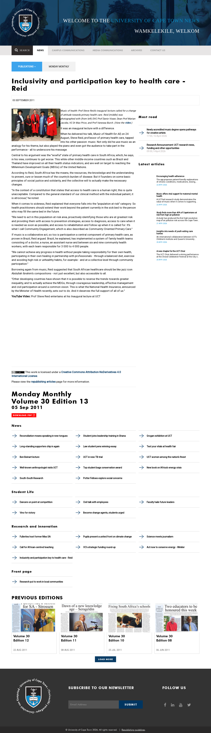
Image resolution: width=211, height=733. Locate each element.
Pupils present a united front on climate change (107, 536)
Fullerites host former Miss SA (35, 536)
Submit (131, 704)
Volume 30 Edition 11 (69, 638)
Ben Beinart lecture (29, 457)
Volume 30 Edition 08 (164, 638)
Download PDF (24, 415)
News (40, 50)
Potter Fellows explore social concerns (102, 478)
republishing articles (43, 381)
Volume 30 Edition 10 (117, 638)
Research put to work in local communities (41, 581)
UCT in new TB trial (93, 457)
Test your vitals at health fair (161, 446)
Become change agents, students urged (103, 512)
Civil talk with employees (95, 502)
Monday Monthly (59, 66)
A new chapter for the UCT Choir (170, 251)
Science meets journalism (160, 536)
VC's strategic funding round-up (99, 547)
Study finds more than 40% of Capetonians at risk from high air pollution (176, 213)
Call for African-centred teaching (36, 547)
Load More (105, 659)
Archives (136, 50)
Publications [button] (27, 66)
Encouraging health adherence (170, 176)
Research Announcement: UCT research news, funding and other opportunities (171, 146)
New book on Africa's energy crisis (164, 467)
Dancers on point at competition (36, 502)
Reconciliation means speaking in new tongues (44, 436)
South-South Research (31, 478)
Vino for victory (27, 512)
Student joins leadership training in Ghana (104, 436)
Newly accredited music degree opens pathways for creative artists (171, 131)
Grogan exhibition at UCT (159, 436)
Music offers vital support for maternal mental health (177, 195)
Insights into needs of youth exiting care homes (174, 232)
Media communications (108, 50)
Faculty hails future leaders (160, 502)
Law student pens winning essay (99, 446)
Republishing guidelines (133, 729)
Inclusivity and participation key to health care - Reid (46, 558)
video (128, 122)
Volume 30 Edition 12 (21, 638)
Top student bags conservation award (102, 467)
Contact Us (157, 50)
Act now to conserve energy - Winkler (166, 547)
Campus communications (68, 50)
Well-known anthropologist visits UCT (39, 467)
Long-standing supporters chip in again (39, 446)
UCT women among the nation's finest (166, 457)
